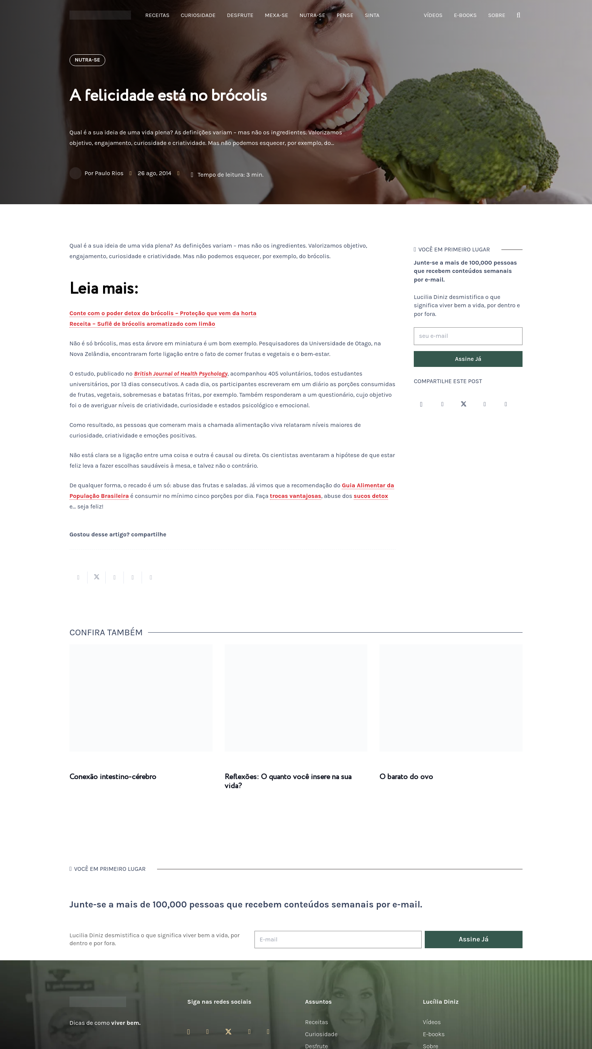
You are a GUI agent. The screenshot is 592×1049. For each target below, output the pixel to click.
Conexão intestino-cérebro (112, 777)
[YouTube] (484, 404)
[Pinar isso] (133, 577)
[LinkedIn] (505, 404)
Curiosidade (321, 1034)
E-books (434, 1034)
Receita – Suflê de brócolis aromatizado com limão (142, 323)
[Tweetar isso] (97, 577)
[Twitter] (463, 404)
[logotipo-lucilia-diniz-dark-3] (100, 15)
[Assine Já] (468, 359)
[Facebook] (442, 404)
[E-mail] (338, 940)
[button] (518, 15)
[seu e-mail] (468, 336)
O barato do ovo (406, 777)
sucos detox (371, 495)
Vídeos (432, 1022)
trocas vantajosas (295, 495)
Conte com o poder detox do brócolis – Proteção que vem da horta (162, 313)
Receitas (316, 1022)
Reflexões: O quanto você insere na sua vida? (288, 782)
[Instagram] (421, 404)
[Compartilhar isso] (78, 577)
